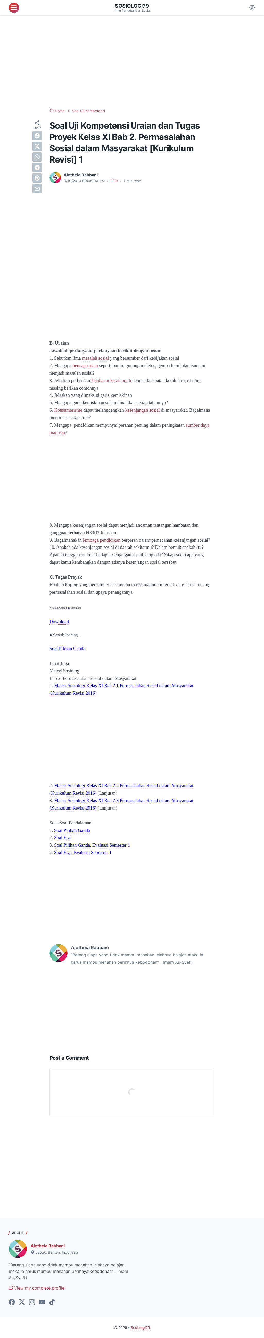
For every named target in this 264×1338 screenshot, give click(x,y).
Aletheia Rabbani (48, 1245)
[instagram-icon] (32, 1302)
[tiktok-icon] (52, 1302)
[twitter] (37, 146)
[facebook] (37, 135)
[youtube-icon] (42, 1302)
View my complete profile (36, 1288)
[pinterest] (37, 178)
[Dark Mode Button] (252, 8)
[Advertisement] (132, 62)
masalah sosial (95, 358)
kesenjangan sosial (142, 410)
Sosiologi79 (132, 6)
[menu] (14, 8)
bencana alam (85, 365)
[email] (37, 188)
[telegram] (37, 167)
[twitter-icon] (22, 1302)
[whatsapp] (37, 157)
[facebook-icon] (12, 1302)
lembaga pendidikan (101, 540)
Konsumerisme (68, 410)
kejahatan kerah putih (111, 380)
